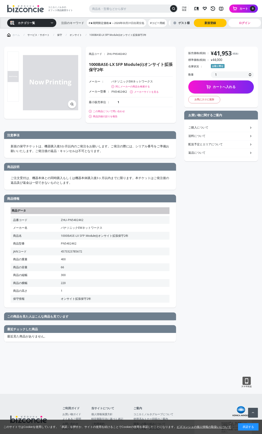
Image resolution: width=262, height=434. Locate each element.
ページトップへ (253, 413)
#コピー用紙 (157, 23)
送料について (197, 136)
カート (247, 8)
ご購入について (198, 127)
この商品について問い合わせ (109, 111)
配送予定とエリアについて (205, 144)
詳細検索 (184, 8)
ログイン (244, 23)
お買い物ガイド (71, 414)
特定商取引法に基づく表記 (107, 419)
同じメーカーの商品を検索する (132, 86)
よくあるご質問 (71, 419)
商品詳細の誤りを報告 (105, 116)
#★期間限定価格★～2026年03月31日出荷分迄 (116, 23)
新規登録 (210, 23)
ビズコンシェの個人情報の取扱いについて (204, 427)
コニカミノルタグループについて (153, 414)
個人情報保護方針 (102, 414)
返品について (197, 152)
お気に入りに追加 (204, 99)
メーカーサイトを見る (146, 92)
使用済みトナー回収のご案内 (150, 419)
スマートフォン (246, 382)
